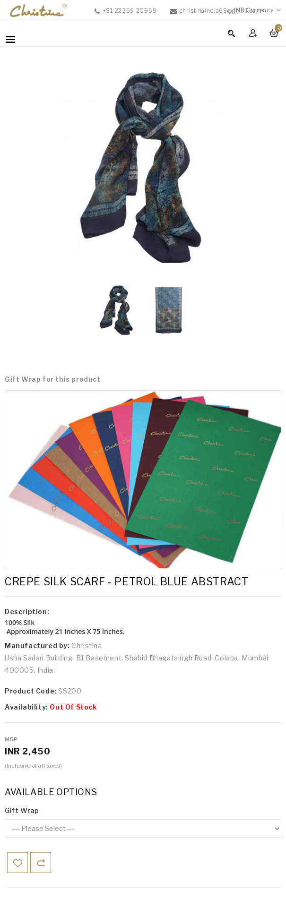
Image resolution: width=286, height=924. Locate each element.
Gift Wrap (22, 810)
